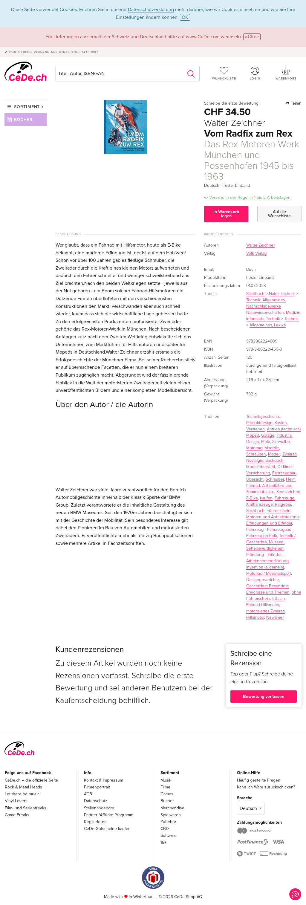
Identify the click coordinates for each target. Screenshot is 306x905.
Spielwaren (170, 814)
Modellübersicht (260, 467)
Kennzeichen (288, 492)
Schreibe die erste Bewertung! (231, 103)
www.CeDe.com (203, 37)
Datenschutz (95, 800)
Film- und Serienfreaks (25, 808)
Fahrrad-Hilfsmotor (262, 605)
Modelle (271, 448)
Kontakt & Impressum (103, 780)
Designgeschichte (262, 580)
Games (166, 794)
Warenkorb (286, 73)
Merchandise (172, 808)
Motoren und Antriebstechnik (272, 517)
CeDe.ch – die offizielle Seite (31, 780)
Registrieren (95, 821)
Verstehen (255, 429)
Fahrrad (253, 486)
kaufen (266, 498)
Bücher (23, 119)
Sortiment (27, 106)
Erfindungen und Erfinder (269, 523)
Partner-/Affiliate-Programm (108, 814)
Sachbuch (255, 294)
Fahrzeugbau (284, 473)
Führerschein (278, 511)
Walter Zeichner (260, 245)
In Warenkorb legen (226, 213)
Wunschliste (224, 73)
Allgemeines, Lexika (268, 325)
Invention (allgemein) (265, 567)
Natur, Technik (282, 294)
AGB (88, 794)
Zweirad (289, 454)
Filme (165, 787)
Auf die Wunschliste (279, 213)
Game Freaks (17, 814)
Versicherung (258, 473)
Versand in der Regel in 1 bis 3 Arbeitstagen (249, 197)
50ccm (278, 599)
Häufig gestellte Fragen (258, 780)
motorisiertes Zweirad (265, 611)
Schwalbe (281, 442)
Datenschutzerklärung (151, 10)
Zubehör (168, 821)
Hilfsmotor (255, 617)
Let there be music (22, 794)
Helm (291, 479)
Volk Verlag (256, 253)
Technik (291, 319)
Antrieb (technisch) (284, 429)
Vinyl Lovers (16, 800)
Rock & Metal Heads (23, 787)
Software (168, 835)
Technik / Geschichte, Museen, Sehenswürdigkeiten (271, 542)
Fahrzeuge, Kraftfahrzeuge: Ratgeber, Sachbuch (270, 504)
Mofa (265, 442)
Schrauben (256, 454)
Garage (267, 435)
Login (254, 73)
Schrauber (275, 479)
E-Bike (252, 498)
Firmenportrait (97, 787)
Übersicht (255, 479)
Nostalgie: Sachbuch (265, 460)
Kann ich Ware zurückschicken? (266, 787)
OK (185, 17)
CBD (164, 828)
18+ (163, 842)
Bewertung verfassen (263, 696)
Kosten (281, 423)
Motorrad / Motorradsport (268, 573)
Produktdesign (259, 423)
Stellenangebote (99, 808)
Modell (274, 454)
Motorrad (254, 448)
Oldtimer (285, 467)
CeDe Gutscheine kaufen (107, 828)
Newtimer (275, 617)
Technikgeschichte (263, 417)
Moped (252, 435)
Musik (165, 780)
